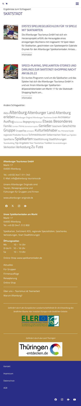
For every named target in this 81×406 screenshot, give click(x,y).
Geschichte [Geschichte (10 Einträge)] (69, 126)
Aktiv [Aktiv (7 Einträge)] (6, 113)
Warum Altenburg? (12, 295)
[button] (3, 3)
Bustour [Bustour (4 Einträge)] (38, 121)
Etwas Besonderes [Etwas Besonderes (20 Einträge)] (57, 121)
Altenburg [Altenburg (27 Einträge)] (18, 112)
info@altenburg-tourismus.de (26, 178)
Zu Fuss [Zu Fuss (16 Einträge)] (37, 146)
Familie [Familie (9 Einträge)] (7, 126)
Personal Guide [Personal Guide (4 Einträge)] (67, 130)
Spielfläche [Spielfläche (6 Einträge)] (8, 139)
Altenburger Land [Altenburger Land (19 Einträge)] (41, 112)
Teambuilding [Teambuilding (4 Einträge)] (8, 143)
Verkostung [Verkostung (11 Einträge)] (23, 147)
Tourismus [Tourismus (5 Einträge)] (39, 143)
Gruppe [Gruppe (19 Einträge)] (9, 130)
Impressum (8, 373)
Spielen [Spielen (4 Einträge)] (73, 134)
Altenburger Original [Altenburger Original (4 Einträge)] (24, 117)
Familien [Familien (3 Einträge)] (15, 126)
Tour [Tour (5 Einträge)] (31, 143)
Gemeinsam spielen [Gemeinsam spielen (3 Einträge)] (31, 126)
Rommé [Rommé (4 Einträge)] (25, 134)
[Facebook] (6, 206)
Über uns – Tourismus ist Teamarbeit (21, 291)
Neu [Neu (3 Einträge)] (59, 131)
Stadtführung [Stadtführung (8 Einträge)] (40, 139)
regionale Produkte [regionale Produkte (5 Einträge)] (12, 134)
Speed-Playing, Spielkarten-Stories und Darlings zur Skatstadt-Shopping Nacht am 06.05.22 (49, 69)
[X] (13, 206)
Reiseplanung (10, 278)
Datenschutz (8, 380)
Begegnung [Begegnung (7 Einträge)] (29, 122)
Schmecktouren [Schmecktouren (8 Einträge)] (37, 135)
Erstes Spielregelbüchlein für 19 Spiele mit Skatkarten (49, 28)
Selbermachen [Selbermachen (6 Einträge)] (54, 134)
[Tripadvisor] (25, 206)
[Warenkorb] (6, 3)
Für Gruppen (9, 269)
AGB (5, 387)
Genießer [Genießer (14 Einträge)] (45, 125)
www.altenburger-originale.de (18, 197)
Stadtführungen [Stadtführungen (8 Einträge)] (57, 139)
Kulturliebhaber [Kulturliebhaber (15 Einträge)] (46, 130)
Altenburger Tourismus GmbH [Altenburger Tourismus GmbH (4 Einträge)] (45, 117)
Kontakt (6, 366)
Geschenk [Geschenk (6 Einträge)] (57, 126)
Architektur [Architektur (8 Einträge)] (64, 117)
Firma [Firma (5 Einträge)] (21, 126)
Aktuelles (8, 265)
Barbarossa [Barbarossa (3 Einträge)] (18, 122)
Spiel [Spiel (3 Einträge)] (68, 135)
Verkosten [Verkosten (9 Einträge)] (9, 147)
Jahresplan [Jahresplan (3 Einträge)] (30, 131)
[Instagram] (19, 206)
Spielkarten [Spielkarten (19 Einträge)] (24, 139)
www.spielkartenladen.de (29, 258)
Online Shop (9, 282)
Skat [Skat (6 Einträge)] (63, 134)
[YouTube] (75, 399)
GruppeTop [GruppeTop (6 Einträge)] (21, 130)
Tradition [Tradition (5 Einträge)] (48, 143)
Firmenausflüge (11, 273)
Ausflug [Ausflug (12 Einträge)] (8, 121)
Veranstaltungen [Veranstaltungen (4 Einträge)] (60, 143)
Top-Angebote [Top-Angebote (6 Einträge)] (22, 143)
